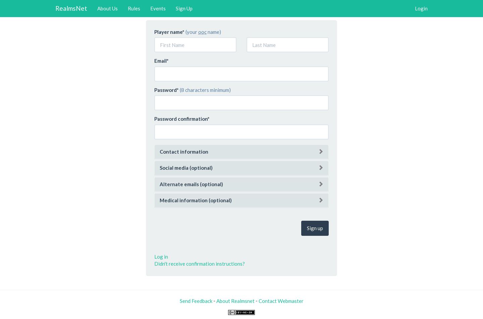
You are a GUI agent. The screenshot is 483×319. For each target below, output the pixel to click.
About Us (107, 8)
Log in (161, 257)
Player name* (169, 32)
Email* (161, 61)
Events (158, 8)
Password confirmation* (182, 119)
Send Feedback (196, 301)
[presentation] (205, 228)
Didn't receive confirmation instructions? (199, 264)
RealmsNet (71, 8)
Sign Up (184, 8)
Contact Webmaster (281, 301)
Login (421, 8)
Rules (134, 8)
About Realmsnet (235, 301)
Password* (166, 90)
